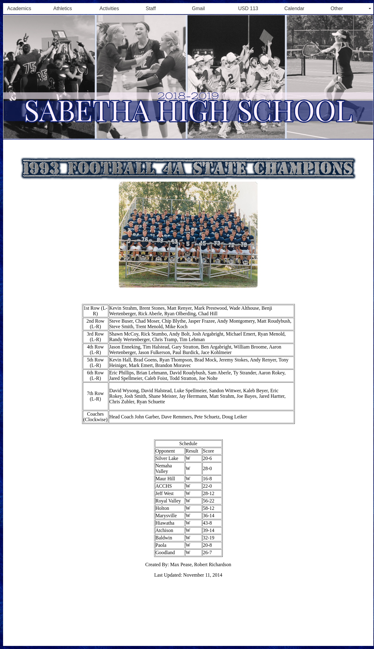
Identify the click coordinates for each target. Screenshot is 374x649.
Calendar (294, 8)
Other (337, 8)
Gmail (198, 8)
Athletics (62, 8)
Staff (151, 8)
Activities (109, 8)
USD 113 (248, 8)
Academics (19, 8)
